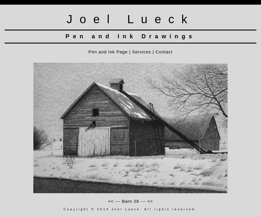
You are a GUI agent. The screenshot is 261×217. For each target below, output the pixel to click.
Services (141, 51)
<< (111, 201)
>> (149, 201)
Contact (164, 51)
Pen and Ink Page (108, 51)
